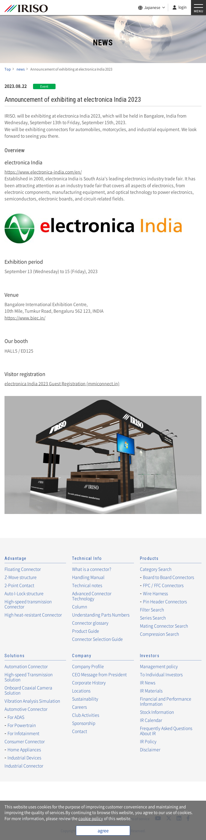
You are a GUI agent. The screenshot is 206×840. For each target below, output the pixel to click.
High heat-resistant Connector (33, 615)
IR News (147, 682)
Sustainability (85, 699)
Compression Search (159, 634)
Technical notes (87, 585)
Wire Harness (155, 593)
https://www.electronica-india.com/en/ (43, 172)
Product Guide (85, 631)
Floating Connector (23, 569)
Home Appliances (24, 749)
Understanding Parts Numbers (100, 615)
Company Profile (88, 666)
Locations (81, 690)
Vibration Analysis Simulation (32, 701)
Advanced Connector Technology (91, 595)
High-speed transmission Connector (28, 603)
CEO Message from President (99, 674)
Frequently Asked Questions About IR (166, 730)
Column (79, 606)
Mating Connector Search (164, 626)
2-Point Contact (19, 585)
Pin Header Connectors (165, 601)
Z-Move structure (21, 577)
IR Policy (148, 741)
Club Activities (85, 715)
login (182, 7)
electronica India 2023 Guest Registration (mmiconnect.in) (62, 383)
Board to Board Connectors (168, 577)
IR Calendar (151, 720)
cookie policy (90, 818)
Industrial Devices (24, 757)
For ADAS (16, 717)
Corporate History (89, 682)
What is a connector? (91, 569)
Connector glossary (90, 623)
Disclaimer (150, 749)
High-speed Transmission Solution (29, 676)
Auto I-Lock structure (24, 593)
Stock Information (157, 712)
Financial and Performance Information (165, 701)
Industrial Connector (24, 766)
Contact (79, 731)
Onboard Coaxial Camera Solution (28, 690)
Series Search (153, 618)
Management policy (159, 666)
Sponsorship (83, 723)
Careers (79, 707)
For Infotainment (23, 733)
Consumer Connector (25, 741)
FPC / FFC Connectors (163, 585)
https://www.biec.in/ (25, 318)
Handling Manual (88, 577)
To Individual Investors (161, 674)
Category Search (155, 569)
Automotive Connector (26, 709)
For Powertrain (22, 725)
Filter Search (152, 609)
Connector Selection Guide (97, 639)
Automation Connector (26, 666)
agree (103, 830)
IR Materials (151, 690)
